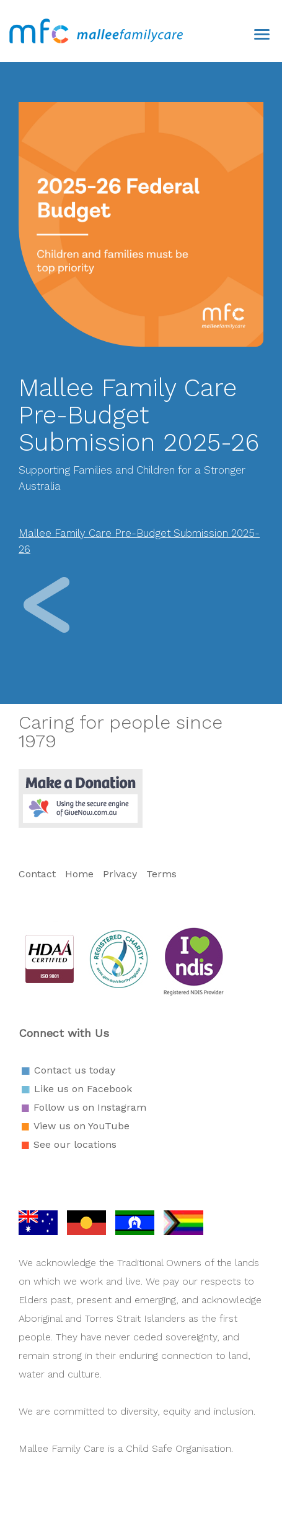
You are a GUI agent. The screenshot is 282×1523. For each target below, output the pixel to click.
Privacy (120, 874)
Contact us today (74, 1070)
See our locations (75, 1144)
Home (79, 874)
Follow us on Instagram (89, 1107)
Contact (39, 874)
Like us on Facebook (83, 1089)
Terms (161, 874)
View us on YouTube (81, 1126)
